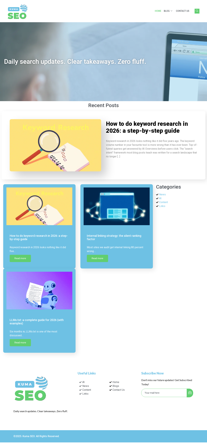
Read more (20, 258)
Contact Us (182, 11)
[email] (164, 393)
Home (158, 11)
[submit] (190, 393)
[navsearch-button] (197, 11)
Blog (168, 11)
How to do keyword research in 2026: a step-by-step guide (147, 127)
